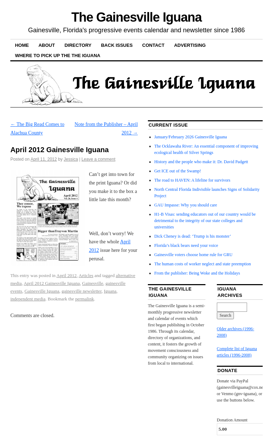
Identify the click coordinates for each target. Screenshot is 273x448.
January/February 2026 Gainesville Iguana (190, 136)
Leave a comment (98, 159)
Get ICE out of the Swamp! (177, 170)
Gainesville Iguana (42, 291)
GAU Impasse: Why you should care (185, 205)
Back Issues (117, 45)
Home (22, 45)
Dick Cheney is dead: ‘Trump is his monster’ (192, 236)
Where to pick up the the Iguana (57, 55)
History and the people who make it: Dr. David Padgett (201, 161)
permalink (84, 299)
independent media (28, 299)
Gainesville (92, 283)
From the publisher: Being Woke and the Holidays (197, 273)
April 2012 (67, 275)
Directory (77, 45)
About (46, 45)
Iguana (110, 291)
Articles (86, 275)
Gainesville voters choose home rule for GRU (193, 254)
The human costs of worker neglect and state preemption (202, 263)
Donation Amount (232, 419)
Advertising (190, 45)
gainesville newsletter (81, 291)
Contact (153, 45)
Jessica (71, 159)
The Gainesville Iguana (136, 17)
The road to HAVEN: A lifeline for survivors (192, 180)
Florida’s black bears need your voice (186, 245)
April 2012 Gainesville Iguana (52, 283)
